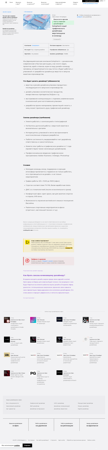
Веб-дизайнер (34, 406)
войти (101, 0)
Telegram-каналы (75, 3)
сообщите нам (28, 230)
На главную (31, 440)
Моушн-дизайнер (83, 406)
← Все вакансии (27, 11)
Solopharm (35, 45)
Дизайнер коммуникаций (62, 406)
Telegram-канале (47, 261)
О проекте (54, 440)
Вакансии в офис (18, 3)
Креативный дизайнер (13, 406)
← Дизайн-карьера (6, 11)
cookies (17, 445)
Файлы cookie (91, 440)
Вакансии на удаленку (31, 3)
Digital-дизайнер (83, 408)
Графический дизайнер (37, 403)
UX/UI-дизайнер (59, 403)
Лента (11, 2)
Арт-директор (10, 408)
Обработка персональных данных (76, 440)
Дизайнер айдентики (60, 408)
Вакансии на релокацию (45, 3)
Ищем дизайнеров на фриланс (61, 3)
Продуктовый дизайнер (85, 403)
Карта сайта (61, 440)
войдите (79, 17)
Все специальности (12, 403)
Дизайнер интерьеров (37, 408)
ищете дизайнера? (90, 1)
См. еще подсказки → (29, 298)
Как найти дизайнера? (42, 440)
